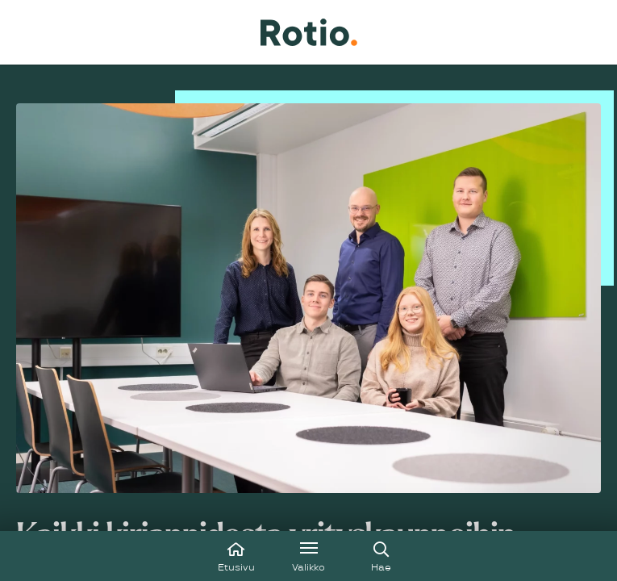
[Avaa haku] (381, 556)
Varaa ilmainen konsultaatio (116, 404)
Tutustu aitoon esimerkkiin (114, 462)
